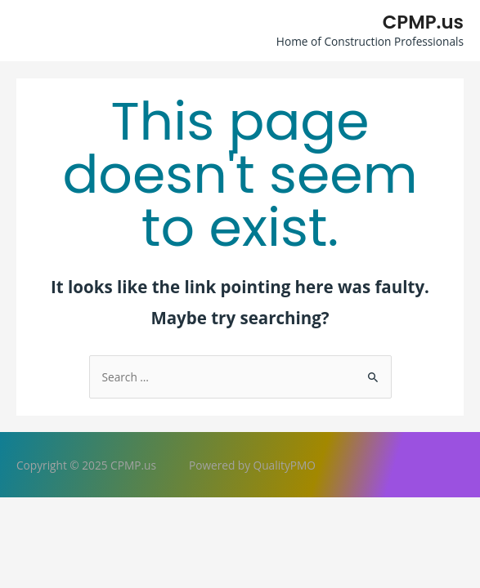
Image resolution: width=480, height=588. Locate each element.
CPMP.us (423, 22)
